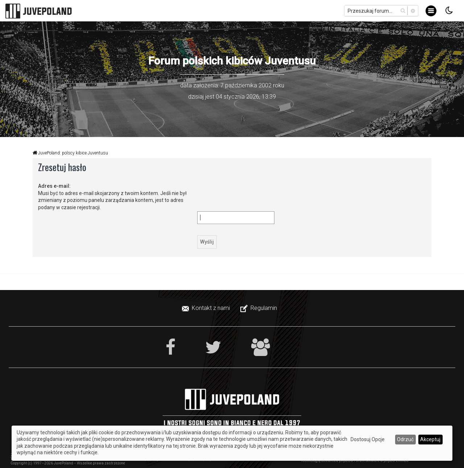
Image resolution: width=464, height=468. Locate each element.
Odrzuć (405, 439)
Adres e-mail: (54, 186)
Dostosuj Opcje (368, 439)
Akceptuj (430, 439)
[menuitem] (206, 308)
